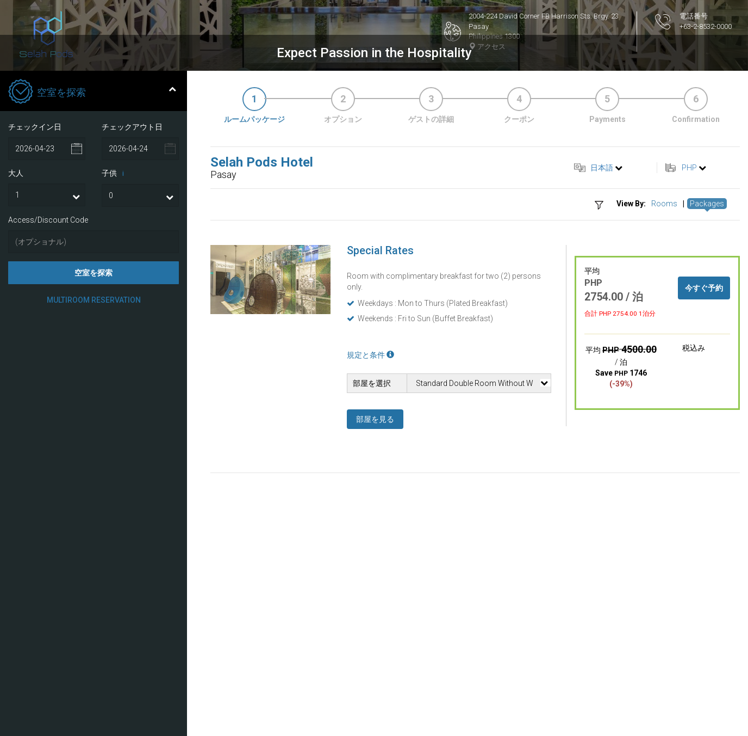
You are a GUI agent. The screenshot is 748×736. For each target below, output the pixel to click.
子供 (115, 337)
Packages (707, 367)
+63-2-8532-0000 (706, 26)
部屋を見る (375, 582)
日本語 (601, 331)
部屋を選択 (372, 546)
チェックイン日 (34, 290)
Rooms (664, 367)
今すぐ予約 (704, 451)
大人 (15, 336)
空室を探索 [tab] (92, 255)
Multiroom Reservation (94, 463)
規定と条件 (370, 518)
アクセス (487, 46)
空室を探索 (93, 436)
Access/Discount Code (48, 383)
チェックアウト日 (132, 290)
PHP (689, 331)
